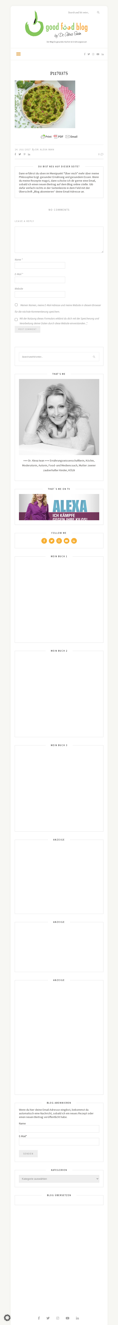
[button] (7, 1317)
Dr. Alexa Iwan (44, 149)
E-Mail (19, 274)
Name (19, 259)
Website (19, 288)
